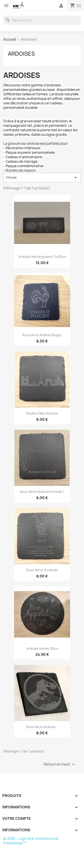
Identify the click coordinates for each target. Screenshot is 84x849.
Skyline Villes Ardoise (42, 413)
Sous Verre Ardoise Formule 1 (42, 491)
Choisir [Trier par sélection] (42, 177)
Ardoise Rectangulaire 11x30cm (42, 256)
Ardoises (21, 53)
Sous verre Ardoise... (42, 727)
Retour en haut (60, 764)
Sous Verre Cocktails (42, 570)
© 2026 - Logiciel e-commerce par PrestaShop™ (31, 840)
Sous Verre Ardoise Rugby (42, 335)
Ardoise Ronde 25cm (42, 648)
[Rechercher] (42, 20)
